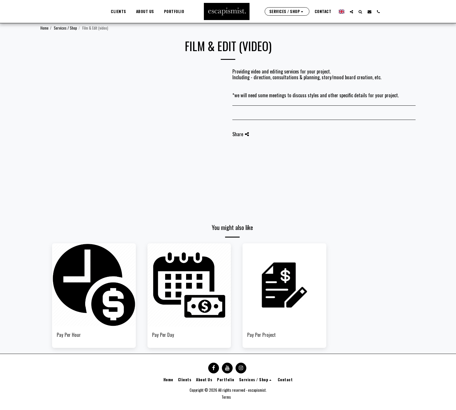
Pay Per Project (261, 334)
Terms (226, 397)
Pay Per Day (163, 334)
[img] (94, 285)
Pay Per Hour (69, 334)
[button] (349, 12)
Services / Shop (65, 28)
